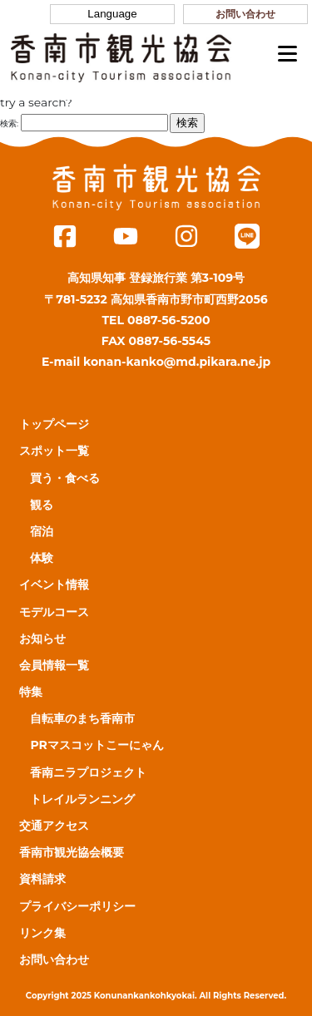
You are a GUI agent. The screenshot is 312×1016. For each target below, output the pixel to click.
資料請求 (42, 878)
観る (41, 504)
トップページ (54, 424)
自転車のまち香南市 (82, 718)
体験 (41, 557)
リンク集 (42, 932)
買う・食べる (65, 478)
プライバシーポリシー (77, 906)
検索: (9, 123)
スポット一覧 (54, 450)
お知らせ (42, 638)
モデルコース (54, 611)
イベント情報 (54, 584)
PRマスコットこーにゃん (96, 744)
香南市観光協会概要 (71, 852)
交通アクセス (54, 825)
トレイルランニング (82, 799)
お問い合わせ (245, 13)
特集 (30, 691)
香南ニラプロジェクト (88, 772)
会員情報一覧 (54, 665)
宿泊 (41, 531)
